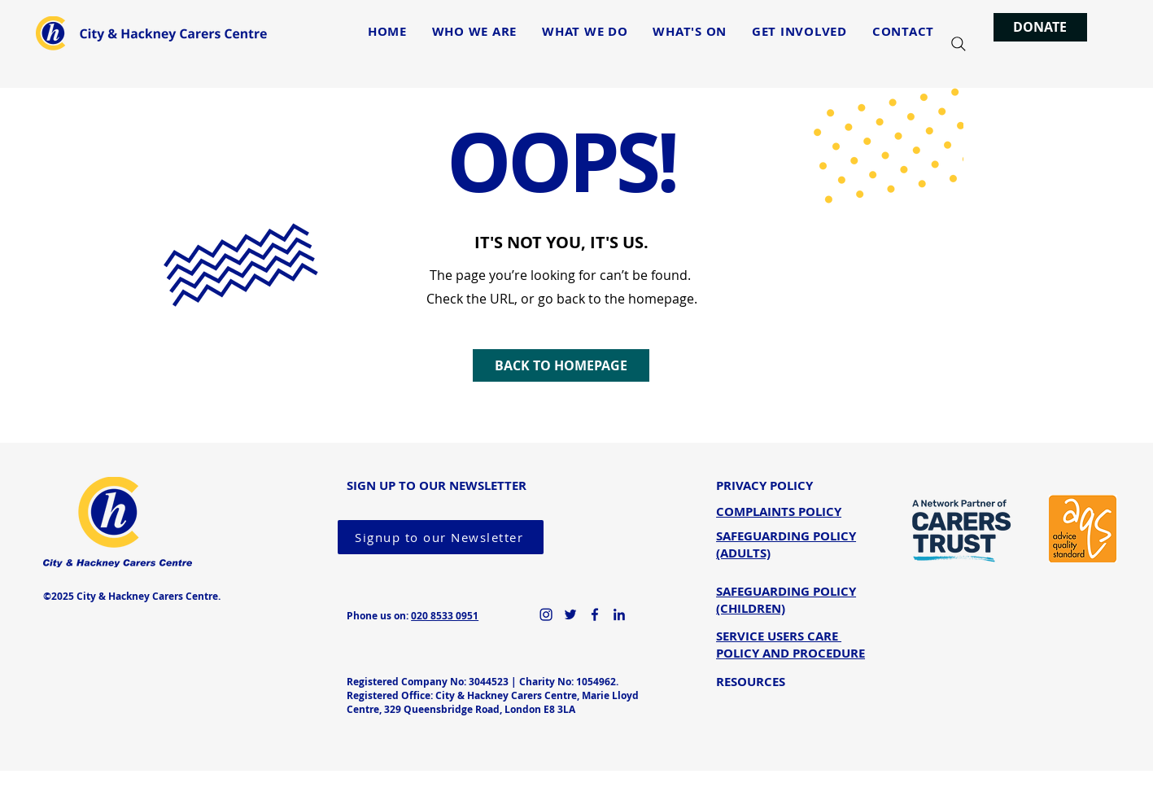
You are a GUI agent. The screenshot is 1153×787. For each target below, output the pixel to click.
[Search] (958, 44)
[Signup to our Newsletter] (441, 537)
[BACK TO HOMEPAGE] (561, 365)
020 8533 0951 (444, 616)
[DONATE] (1040, 27)
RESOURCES (750, 681)
